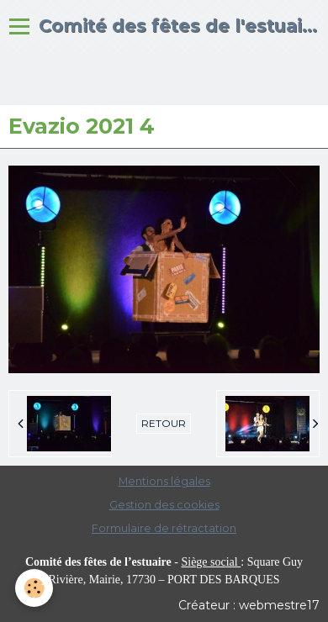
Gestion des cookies (164, 504)
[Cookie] (34, 588)
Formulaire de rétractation (164, 528)
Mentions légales (164, 481)
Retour (163, 423)
